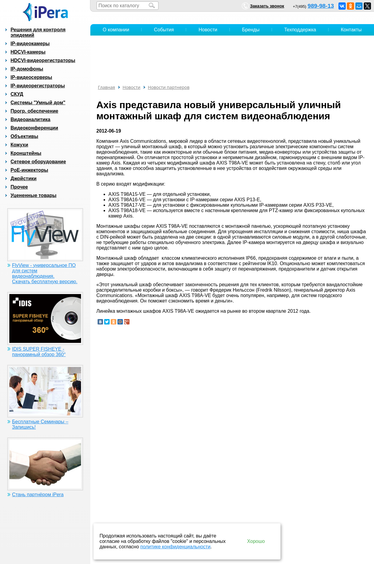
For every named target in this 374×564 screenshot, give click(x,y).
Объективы (24, 136)
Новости (208, 29)
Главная (106, 87)
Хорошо (256, 541)
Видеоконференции (34, 127)
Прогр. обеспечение (34, 111)
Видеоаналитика (30, 119)
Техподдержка (300, 29)
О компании (116, 29)
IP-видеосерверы (31, 77)
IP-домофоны (27, 68)
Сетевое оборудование (38, 161)
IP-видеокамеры (30, 43)
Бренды (251, 29)
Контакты (351, 29)
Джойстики (23, 178)
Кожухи (19, 144)
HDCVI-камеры (28, 52)
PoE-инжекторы (29, 170)
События (164, 29)
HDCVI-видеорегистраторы (43, 60)
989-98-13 (321, 6)
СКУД (17, 94)
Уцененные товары (33, 195)
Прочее (19, 187)
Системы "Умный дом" (38, 102)
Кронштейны (26, 153)
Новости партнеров (168, 87)
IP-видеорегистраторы (38, 85)
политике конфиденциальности (175, 546)
